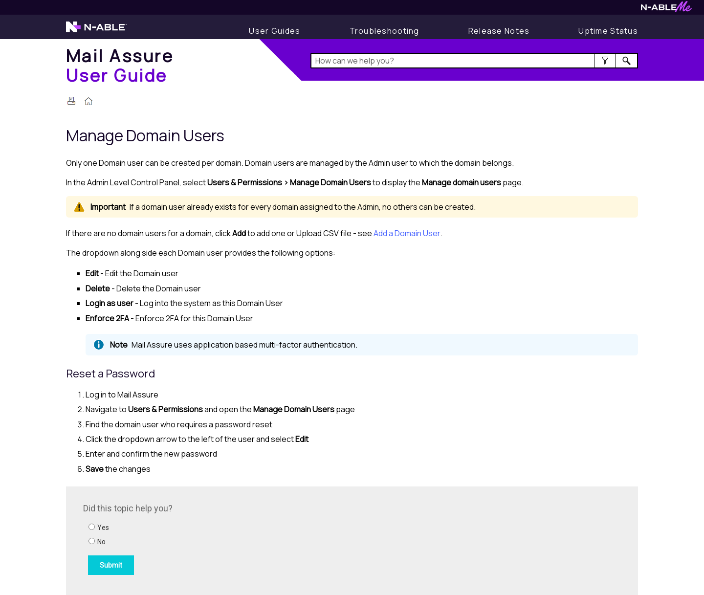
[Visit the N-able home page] (96, 31)
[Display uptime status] (608, 30)
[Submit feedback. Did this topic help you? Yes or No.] (215, 539)
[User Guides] (274, 30)
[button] (605, 60)
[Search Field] (474, 60)
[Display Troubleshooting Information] (384, 30)
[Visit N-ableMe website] (666, 9)
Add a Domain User (407, 233)
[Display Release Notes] (499, 30)
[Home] (120, 65)
